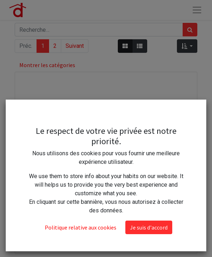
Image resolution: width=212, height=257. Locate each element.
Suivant (75, 45)
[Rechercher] (190, 29)
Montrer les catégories (47, 65)
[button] (187, 46)
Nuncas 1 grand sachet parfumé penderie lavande (106, 235)
